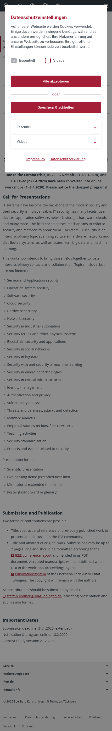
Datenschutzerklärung (68, 159)
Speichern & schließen (56, 107)
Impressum (35, 159)
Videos (58, 60)
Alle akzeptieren (56, 81)
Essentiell (27, 60)
